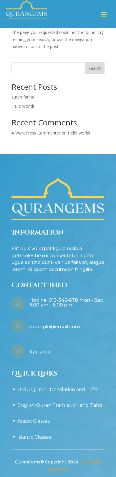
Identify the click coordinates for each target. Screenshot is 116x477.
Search (94, 68)
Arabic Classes (33, 421)
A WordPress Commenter (35, 133)
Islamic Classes (34, 437)
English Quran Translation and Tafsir (60, 405)
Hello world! (22, 106)
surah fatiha (22, 97)
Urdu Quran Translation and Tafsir (58, 389)
